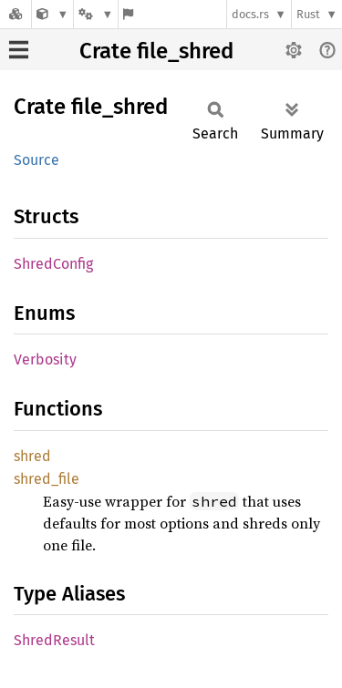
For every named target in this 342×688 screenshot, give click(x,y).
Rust (308, 14)
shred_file (46, 479)
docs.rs (250, 14)
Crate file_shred (156, 51)
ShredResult (54, 640)
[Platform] (96, 14)
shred (32, 456)
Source (36, 160)
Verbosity (45, 359)
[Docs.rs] (15, 14)
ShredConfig (53, 263)
